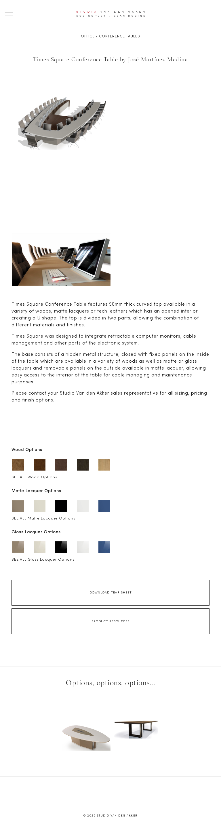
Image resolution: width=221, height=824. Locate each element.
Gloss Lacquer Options (36, 532)
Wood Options (27, 450)
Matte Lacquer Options (36, 491)
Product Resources (110, 621)
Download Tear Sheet (110, 592)
